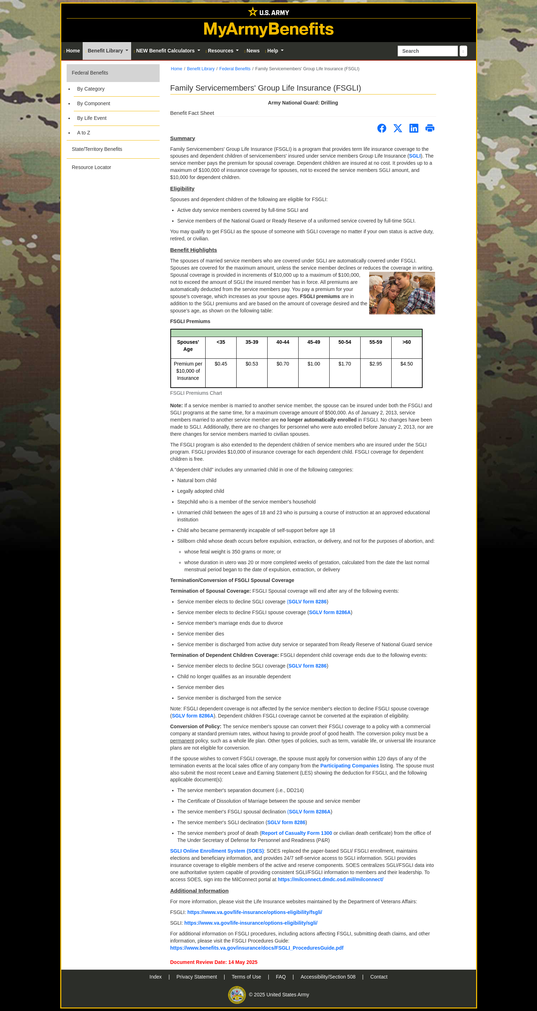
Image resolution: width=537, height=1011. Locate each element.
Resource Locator (92, 167)
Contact (378, 977)
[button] (113, 102)
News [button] (251, 50)
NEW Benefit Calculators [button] (165, 50)
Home (176, 68)
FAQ (281, 977)
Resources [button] (220, 50)
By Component (93, 103)
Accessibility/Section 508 (329, 977)
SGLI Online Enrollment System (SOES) (217, 851)
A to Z (84, 133)
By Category (91, 89)
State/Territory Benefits (97, 149)
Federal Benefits (90, 73)
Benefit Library (201, 68)
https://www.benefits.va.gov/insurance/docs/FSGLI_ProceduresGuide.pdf (257, 948)
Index (156, 977)
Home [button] (72, 50)
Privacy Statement (197, 977)
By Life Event (92, 118)
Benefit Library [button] (105, 50)
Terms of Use (247, 977)
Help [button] (272, 50)
